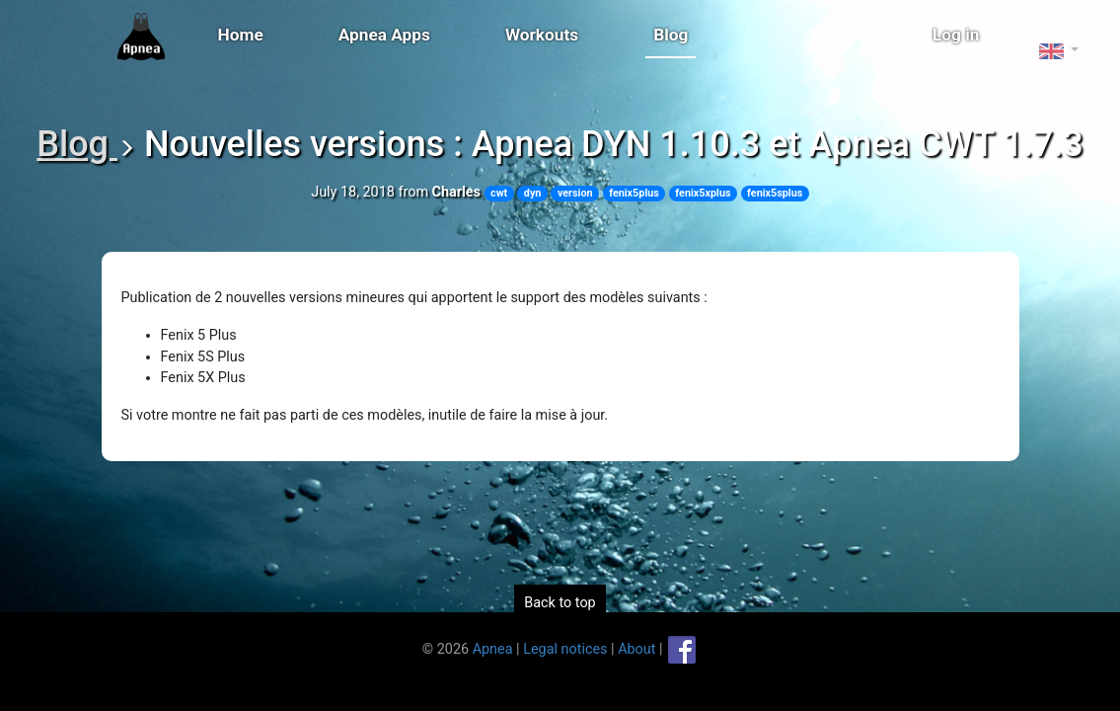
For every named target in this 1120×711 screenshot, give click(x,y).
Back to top (559, 602)
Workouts (541, 34)
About (636, 648)
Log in (956, 34)
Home (240, 34)
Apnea (493, 648)
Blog (670, 34)
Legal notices (565, 648)
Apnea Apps (384, 34)
